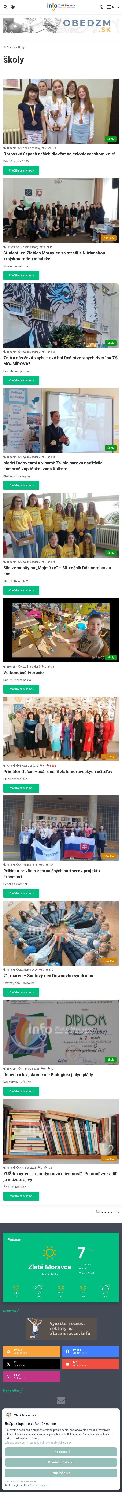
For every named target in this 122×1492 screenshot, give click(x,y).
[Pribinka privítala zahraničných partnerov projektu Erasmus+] (61, 827)
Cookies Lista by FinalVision (20, 1481)
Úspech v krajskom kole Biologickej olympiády (48, 1074)
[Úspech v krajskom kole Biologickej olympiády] (61, 1032)
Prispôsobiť (61, 1452)
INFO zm (11, 148)
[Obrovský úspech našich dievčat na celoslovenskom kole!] (61, 111)
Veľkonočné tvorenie (23, 672)
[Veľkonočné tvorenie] (61, 630)
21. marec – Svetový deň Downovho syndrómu (48, 975)
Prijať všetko (61, 1473)
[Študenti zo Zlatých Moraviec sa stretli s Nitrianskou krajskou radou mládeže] (61, 210)
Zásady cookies (15, 1442)
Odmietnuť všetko (61, 1462)
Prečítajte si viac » (21, 170)
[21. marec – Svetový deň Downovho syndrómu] (61, 933)
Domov (9, 47)
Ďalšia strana (107, 1212)
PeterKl (11, 247)
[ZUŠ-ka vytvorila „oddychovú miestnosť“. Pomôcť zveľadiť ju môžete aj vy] (61, 1131)
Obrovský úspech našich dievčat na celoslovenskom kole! (59, 154)
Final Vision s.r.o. (39, 1485)
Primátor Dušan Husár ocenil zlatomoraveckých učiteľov (57, 771)
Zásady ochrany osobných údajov (50, 1442)
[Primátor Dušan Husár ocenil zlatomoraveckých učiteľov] (61, 729)
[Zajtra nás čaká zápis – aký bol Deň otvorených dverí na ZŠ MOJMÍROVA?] (61, 315)
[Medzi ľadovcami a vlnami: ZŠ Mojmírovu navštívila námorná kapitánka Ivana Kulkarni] (61, 420)
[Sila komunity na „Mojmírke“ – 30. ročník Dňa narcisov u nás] (61, 525)
